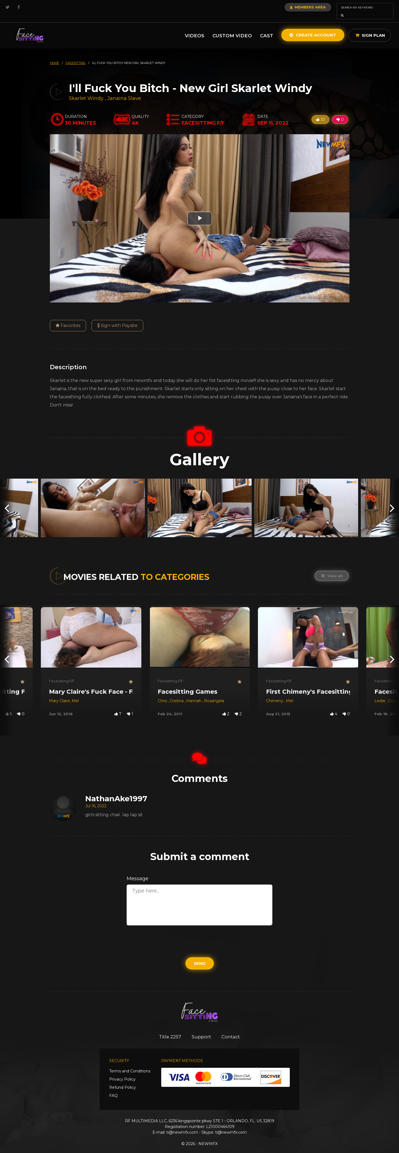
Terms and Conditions (129, 1063)
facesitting (76, 55)
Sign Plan (370, 27)
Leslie (380, 693)
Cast (266, 28)
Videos (194, 28)
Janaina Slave (124, 91)
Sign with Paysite (117, 317)
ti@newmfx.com (182, 1125)
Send (200, 955)
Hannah (194, 693)
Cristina (177, 693)
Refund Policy (122, 1080)
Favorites (68, 317)
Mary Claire (59, 693)
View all (332, 568)
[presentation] (7, 500)
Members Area (293, 7)
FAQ (113, 1088)
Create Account (313, 27)
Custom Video (232, 28)
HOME (54, 55)
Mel (75, 693)
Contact (231, 1029)
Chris (163, 693)
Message (137, 871)
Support (201, 1029)
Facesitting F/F (62, 673)
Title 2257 (169, 1029)
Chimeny (275, 693)
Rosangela (214, 693)
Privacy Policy (122, 1071)
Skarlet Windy (86, 91)
